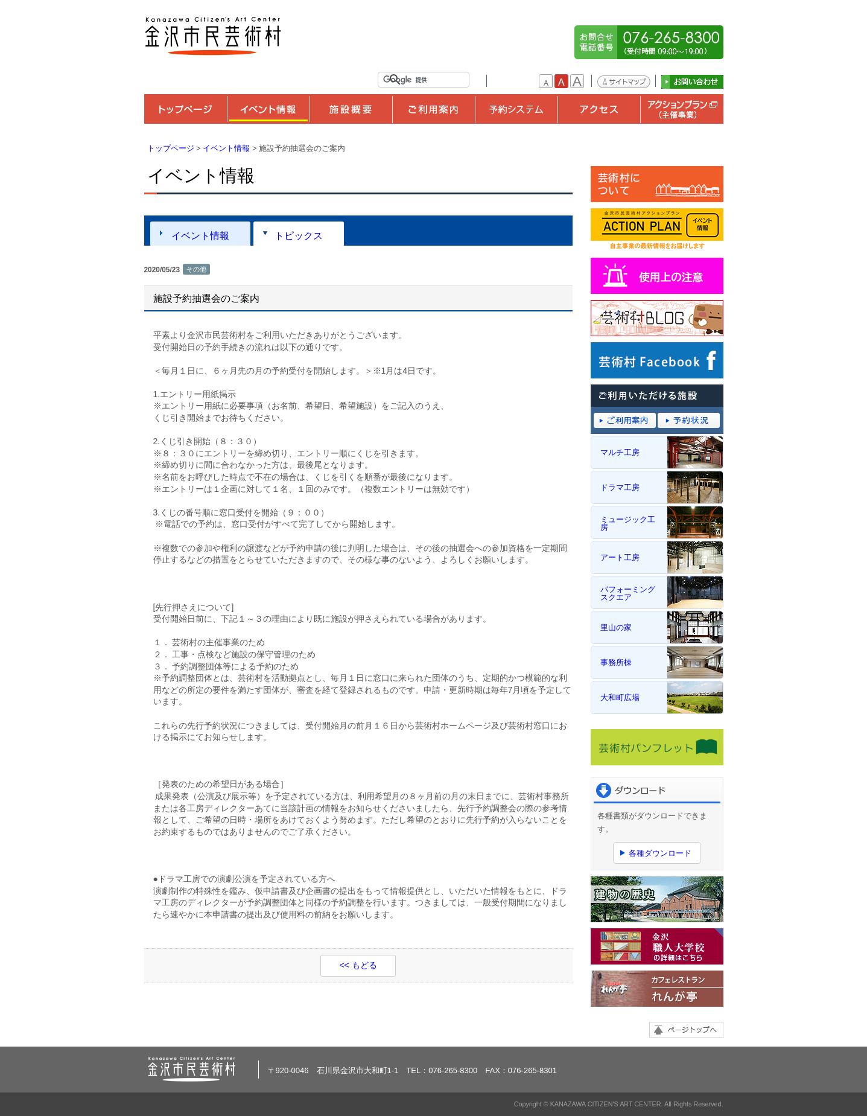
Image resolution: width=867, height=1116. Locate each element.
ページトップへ (686, 1030)
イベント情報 (268, 109)
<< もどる (357, 965)
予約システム (516, 109)
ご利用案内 (433, 109)
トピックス (299, 235)
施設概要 (351, 109)
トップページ (185, 109)
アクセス (598, 109)
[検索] (426, 79)
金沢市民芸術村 (213, 36)
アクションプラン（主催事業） (681, 109)
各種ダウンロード (660, 853)
